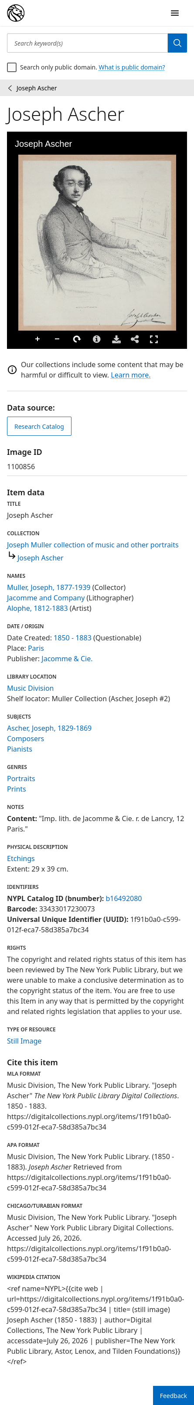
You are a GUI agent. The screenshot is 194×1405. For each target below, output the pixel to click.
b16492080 (124, 898)
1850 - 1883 (73, 638)
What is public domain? (132, 67)
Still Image (24, 1041)
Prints (16, 789)
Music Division (30, 688)
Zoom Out (57, 339)
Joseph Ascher (40, 558)
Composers (25, 738)
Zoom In (37, 339)
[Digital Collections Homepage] (15, 13)
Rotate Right (77, 339)
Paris (36, 648)
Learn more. (130, 375)
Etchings (21, 858)
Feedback (173, 1396)
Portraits (21, 778)
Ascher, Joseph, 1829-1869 (49, 728)
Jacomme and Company (46, 598)
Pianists (19, 749)
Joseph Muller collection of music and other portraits (93, 545)
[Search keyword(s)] (87, 43)
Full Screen (153, 339)
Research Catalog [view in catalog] (39, 426)
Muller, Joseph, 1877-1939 (48, 587)
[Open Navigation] (175, 13)
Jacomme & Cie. (66, 658)
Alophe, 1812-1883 (37, 608)
